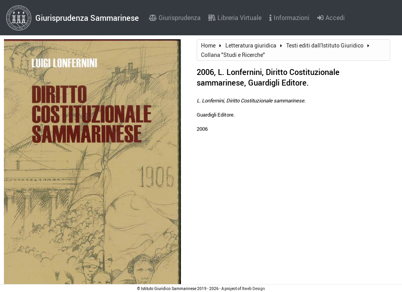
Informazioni (289, 17)
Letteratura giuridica (250, 45)
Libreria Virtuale (234, 17)
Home (208, 45)
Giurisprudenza (175, 17)
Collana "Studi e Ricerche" (233, 54)
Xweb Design (253, 288)
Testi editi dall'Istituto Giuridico (325, 45)
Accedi (331, 17)
